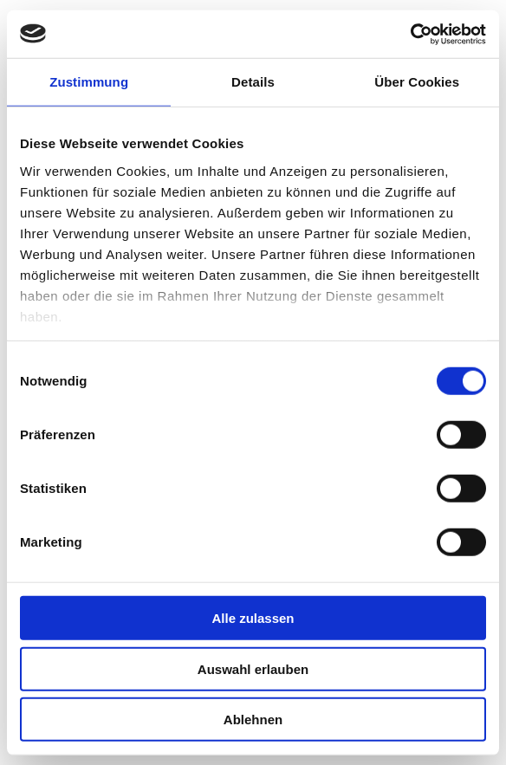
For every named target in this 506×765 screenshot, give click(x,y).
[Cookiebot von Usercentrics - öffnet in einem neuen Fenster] (410, 34)
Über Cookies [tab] (416, 82)
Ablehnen (253, 719)
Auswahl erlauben (253, 668)
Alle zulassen (252, 618)
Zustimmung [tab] (88, 82)
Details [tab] (253, 82)
